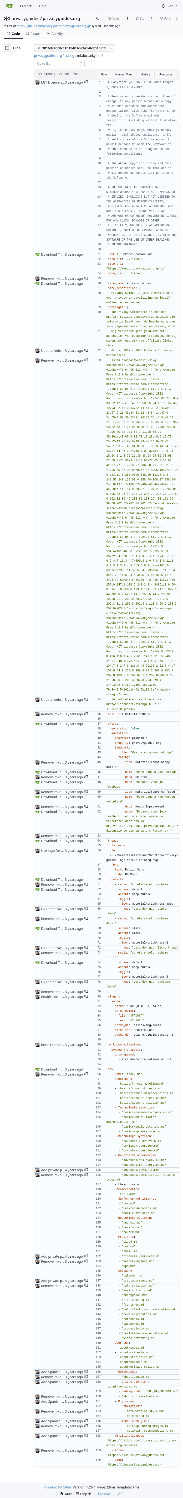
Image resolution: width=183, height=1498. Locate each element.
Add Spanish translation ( (60, 1372)
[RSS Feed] (97, 18)
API (120, 1493)
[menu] (66, 1494)
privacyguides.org (61, 18)
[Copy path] (102, 55)
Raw (104, 74)
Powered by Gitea (57, 1487)
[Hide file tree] (7, 48)
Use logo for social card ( (60, 850)
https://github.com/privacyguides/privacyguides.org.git (54, 26)
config (69, 55)
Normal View (123, 74)
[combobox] (59, 63)
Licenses (105, 1493)
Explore (26, 6)
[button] (86, 82)
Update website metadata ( (62, 350)
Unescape (165, 74)
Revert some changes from (62, 1044)
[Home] (9, 6)
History (145, 74)
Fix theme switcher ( (56, 909)
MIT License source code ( (61, 82)
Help (42, 6)
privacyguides (25, 18)
